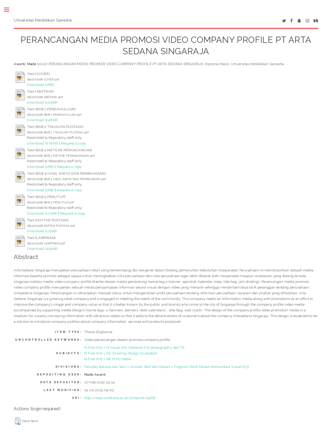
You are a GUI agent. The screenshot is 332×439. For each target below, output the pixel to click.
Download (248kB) (42, 120)
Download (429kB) (42, 248)
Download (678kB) (42, 143)
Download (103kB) (42, 213)
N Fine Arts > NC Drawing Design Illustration (121, 353)
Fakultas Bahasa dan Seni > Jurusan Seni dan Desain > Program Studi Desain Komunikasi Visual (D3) (166, 367)
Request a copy (73, 143)
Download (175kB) (42, 231)
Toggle (9, 9)
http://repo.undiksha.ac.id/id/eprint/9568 (119, 398)
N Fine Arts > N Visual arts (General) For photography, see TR (134, 347)
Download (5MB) (40, 190)
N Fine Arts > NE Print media (107, 359)
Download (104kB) (42, 102)
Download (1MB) (40, 85)
